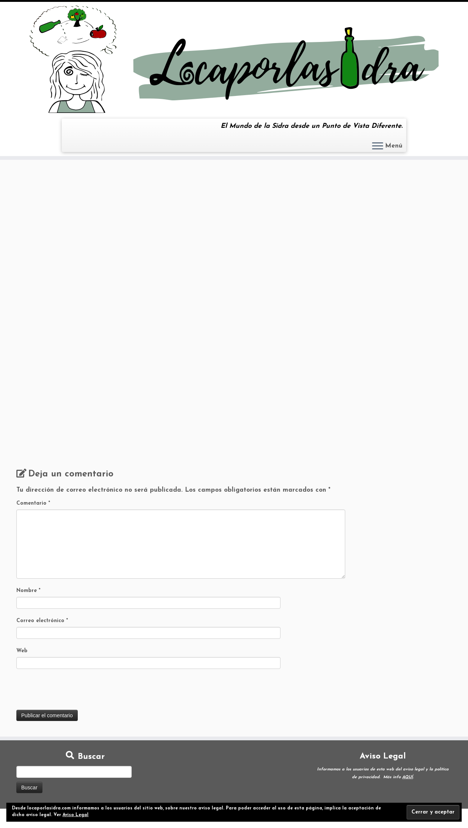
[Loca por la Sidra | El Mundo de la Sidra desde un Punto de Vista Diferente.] (234, 59)
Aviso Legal (75, 815)
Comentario (33, 503)
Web (22, 651)
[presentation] (72, 691)
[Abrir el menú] (377, 146)
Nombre (28, 590)
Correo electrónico (42, 621)
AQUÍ (407, 777)
